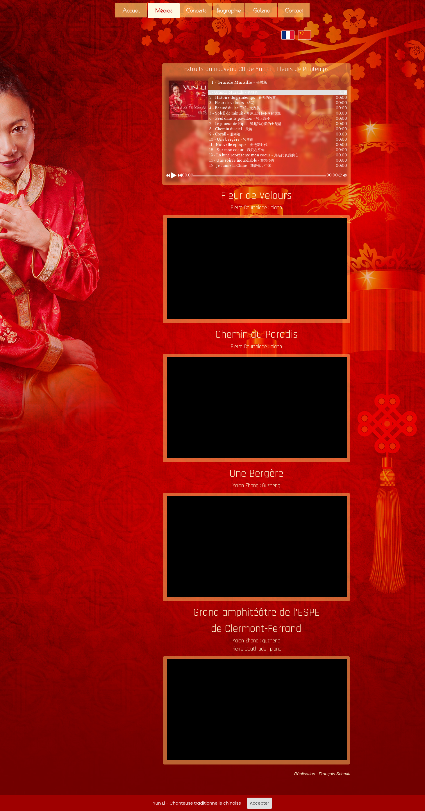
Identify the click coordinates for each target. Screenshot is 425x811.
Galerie (261, 10)
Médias (163, 10)
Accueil (131, 10)
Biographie (229, 10)
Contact (294, 10)
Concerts (196, 10)
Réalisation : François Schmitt (322, 773)
